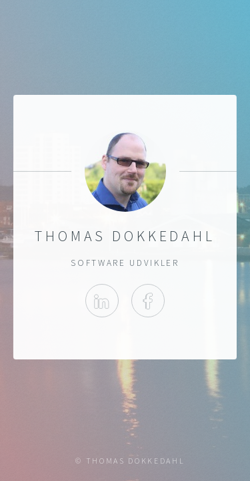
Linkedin (102, 300)
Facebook (148, 300)
